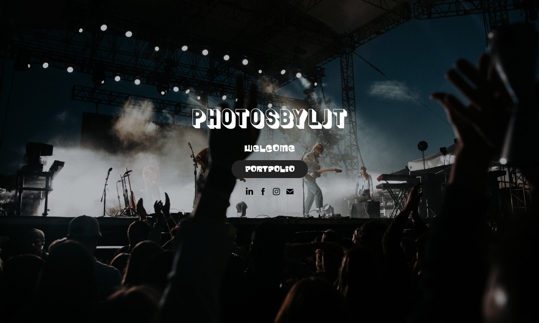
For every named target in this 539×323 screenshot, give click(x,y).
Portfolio (269, 169)
